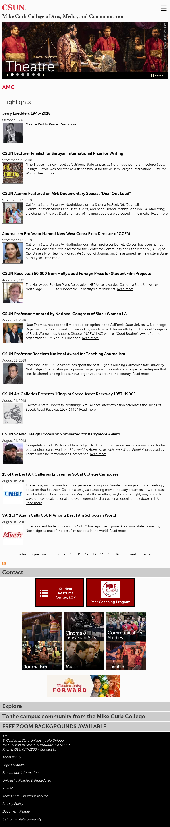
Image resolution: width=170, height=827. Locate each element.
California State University (21, 819)
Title (7, 788)
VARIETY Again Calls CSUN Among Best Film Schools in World (59, 515)
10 (71, 554)
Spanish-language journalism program (74, 369)
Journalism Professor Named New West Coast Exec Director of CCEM (66, 233)
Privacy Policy (12, 803)
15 (109, 554)
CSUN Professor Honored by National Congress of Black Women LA (64, 314)
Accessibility (11, 757)
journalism (136, 164)
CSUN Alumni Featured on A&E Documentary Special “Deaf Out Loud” (66, 193)
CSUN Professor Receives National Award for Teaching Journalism (63, 354)
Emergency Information (20, 772)
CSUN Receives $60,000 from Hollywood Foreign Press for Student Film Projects (76, 273)
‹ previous (39, 554)
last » (147, 554)
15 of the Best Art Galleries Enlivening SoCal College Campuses (60, 474)
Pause (158, 75)
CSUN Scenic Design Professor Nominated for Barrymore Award (61, 434)
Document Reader (16, 811)
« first (23, 554)
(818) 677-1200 (25, 749)
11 (79, 554)
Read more (68, 124)
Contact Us (48, 749)
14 (102, 554)
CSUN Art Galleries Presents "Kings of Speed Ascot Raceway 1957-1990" (68, 394)
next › (134, 554)
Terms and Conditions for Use (25, 796)
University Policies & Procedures (26, 780)
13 (94, 554)
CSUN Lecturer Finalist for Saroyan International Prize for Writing (62, 153)
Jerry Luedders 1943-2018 (26, 113)
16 (117, 554)
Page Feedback (13, 765)
